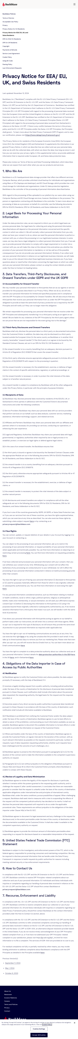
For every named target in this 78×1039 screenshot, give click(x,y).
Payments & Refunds (10, 50)
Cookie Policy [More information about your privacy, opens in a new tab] (47, 1024)
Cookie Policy (7, 57)
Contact (7, 1011)
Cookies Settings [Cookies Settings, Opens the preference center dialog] (39, 1029)
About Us (7, 991)
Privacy (5, 25)
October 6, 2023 (11, 973)
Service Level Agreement (11, 53)
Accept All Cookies (39, 1035)
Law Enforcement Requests (12, 68)
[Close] (74, 1022)
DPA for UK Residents (10, 43)
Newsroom (8, 994)
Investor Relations (10, 998)
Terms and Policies (11, 1004)
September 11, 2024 (12, 963)
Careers (7, 1001)
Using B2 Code (8, 61)
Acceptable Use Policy (10, 22)
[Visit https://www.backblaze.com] (10, 5)
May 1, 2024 (9, 968)
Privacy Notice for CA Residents (14, 29)
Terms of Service (8, 18)
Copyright (6, 46)
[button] (74, 4)
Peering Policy (7, 64)
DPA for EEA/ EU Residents (12, 39)
